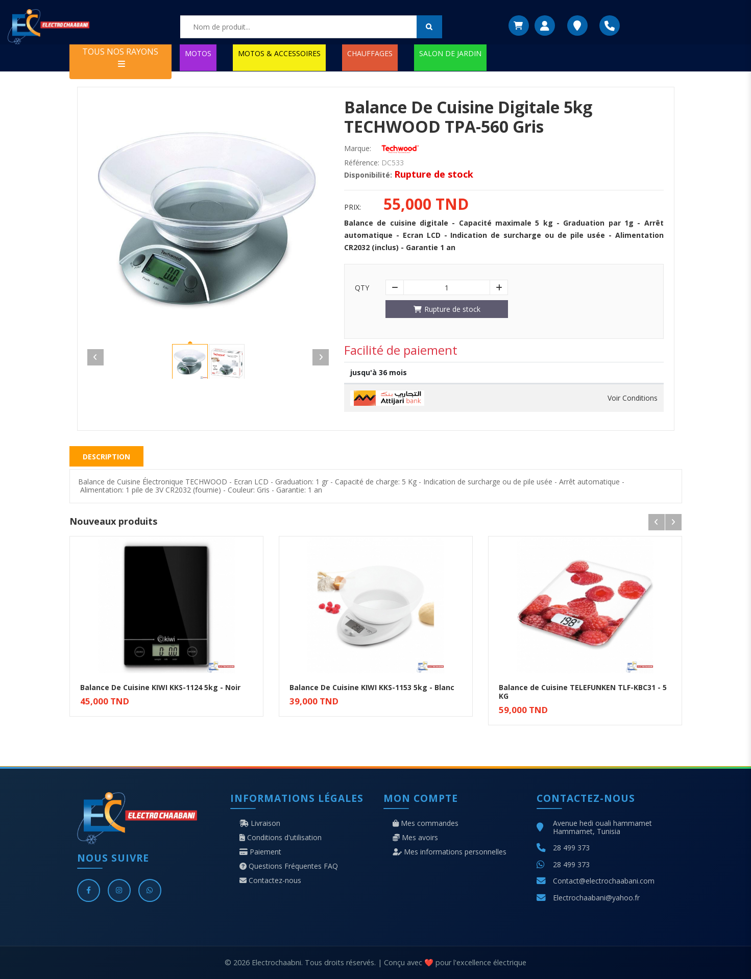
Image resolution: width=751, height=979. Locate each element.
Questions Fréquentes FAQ (288, 866)
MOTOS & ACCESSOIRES (279, 53)
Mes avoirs (415, 838)
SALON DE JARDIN (450, 53)
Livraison (259, 823)
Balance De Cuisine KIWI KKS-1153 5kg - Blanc (371, 687)
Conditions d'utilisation (280, 838)
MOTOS (198, 53)
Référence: (361, 163)
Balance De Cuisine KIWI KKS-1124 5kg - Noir (160, 687)
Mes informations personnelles (449, 852)
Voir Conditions (633, 398)
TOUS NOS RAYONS (120, 57)
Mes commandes (425, 823)
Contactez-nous (270, 880)
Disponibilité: (368, 175)
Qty (362, 288)
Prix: (352, 207)
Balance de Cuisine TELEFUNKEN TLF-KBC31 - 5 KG (583, 691)
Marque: (357, 148)
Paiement (260, 852)
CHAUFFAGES (370, 53)
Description (106, 456)
